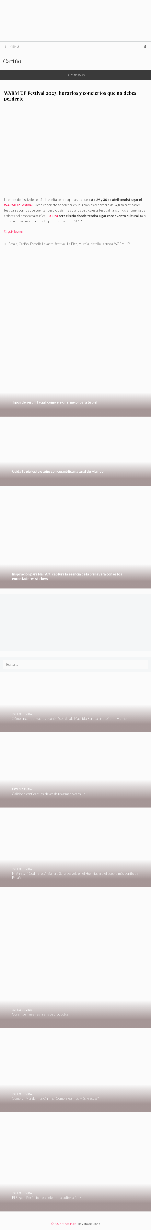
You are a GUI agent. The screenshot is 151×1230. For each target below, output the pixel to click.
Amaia (12, 244)
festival (60, 244)
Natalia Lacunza (101, 244)
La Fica (53, 216)
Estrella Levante (41, 244)
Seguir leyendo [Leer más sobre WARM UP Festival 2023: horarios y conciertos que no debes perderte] (15, 231)
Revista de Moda (89, 1223)
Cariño (24, 244)
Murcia (83, 244)
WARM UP (122, 244)
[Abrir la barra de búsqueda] (145, 46)
